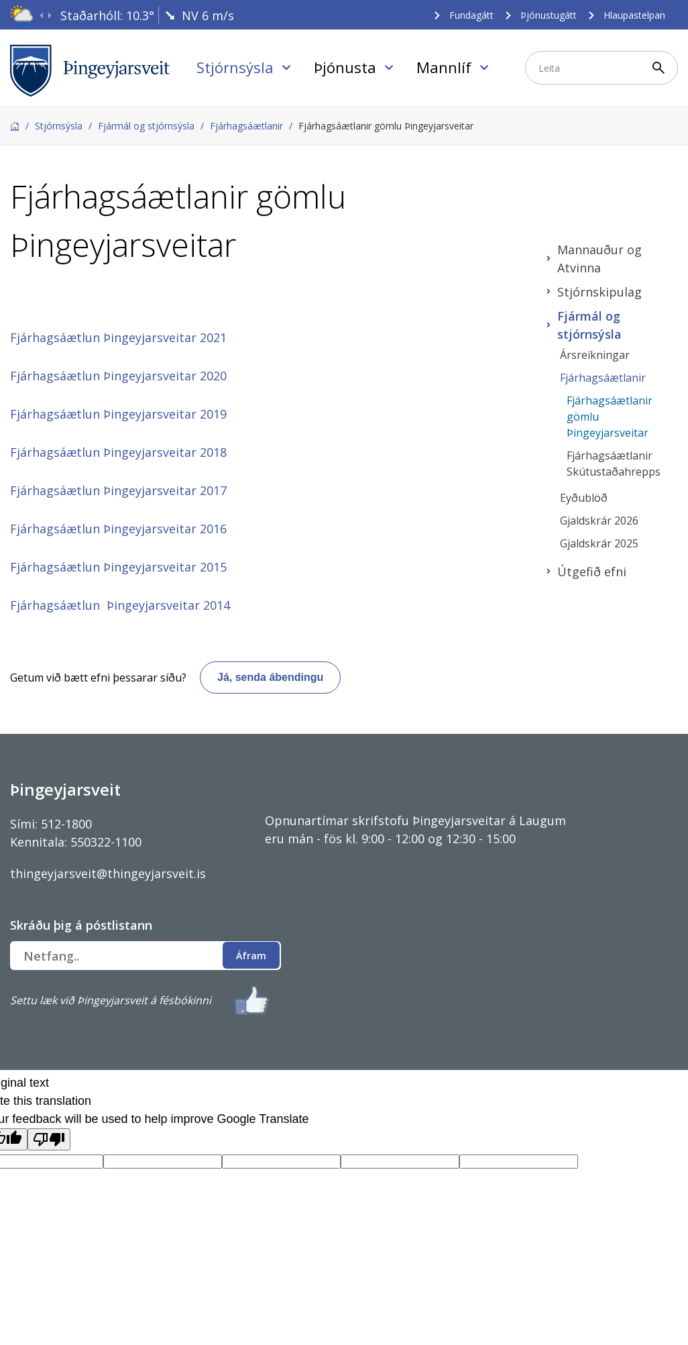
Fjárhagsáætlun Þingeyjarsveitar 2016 (118, 529)
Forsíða (14, 126)
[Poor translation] (48, 1139)
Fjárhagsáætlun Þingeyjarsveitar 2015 (118, 567)
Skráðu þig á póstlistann (81, 925)
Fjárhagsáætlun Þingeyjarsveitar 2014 (120, 605)
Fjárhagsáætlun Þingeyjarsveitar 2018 (118, 452)
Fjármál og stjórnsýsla (146, 125)
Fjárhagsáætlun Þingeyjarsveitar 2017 (118, 490)
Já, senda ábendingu (270, 677)
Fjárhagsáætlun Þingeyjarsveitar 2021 (118, 337)
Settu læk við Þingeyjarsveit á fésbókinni (110, 1000)
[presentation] (41, 16)
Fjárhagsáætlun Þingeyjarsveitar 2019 (118, 414)
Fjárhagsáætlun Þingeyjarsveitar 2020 (118, 376)
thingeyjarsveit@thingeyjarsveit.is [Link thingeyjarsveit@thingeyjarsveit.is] (108, 873)
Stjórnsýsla (58, 125)
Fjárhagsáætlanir (246, 125)
